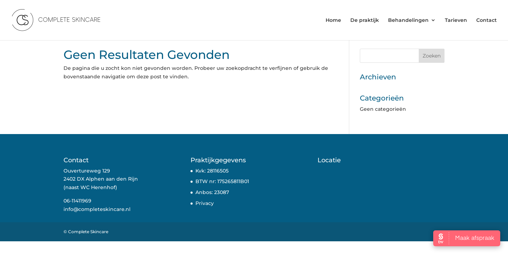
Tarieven (456, 20)
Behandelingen (408, 20)
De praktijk (364, 20)
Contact (486, 20)
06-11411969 (77, 201)
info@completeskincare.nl (97, 209)
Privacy (204, 203)
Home (333, 20)
